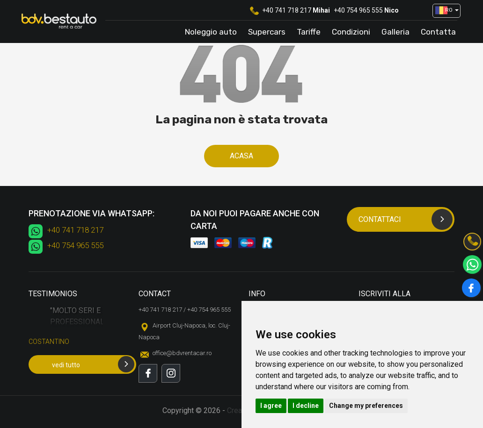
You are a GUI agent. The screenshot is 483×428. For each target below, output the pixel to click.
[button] (443, 11)
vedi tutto (93, 364)
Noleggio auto (211, 31)
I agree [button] (271, 405)
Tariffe (309, 31)
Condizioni (351, 31)
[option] (76, 329)
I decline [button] (306, 405)
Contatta (438, 31)
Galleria (395, 31)
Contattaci (406, 219)
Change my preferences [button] (366, 405)
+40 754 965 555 (358, 10)
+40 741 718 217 (286, 10)
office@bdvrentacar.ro (182, 353)
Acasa (241, 155)
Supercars (266, 31)
